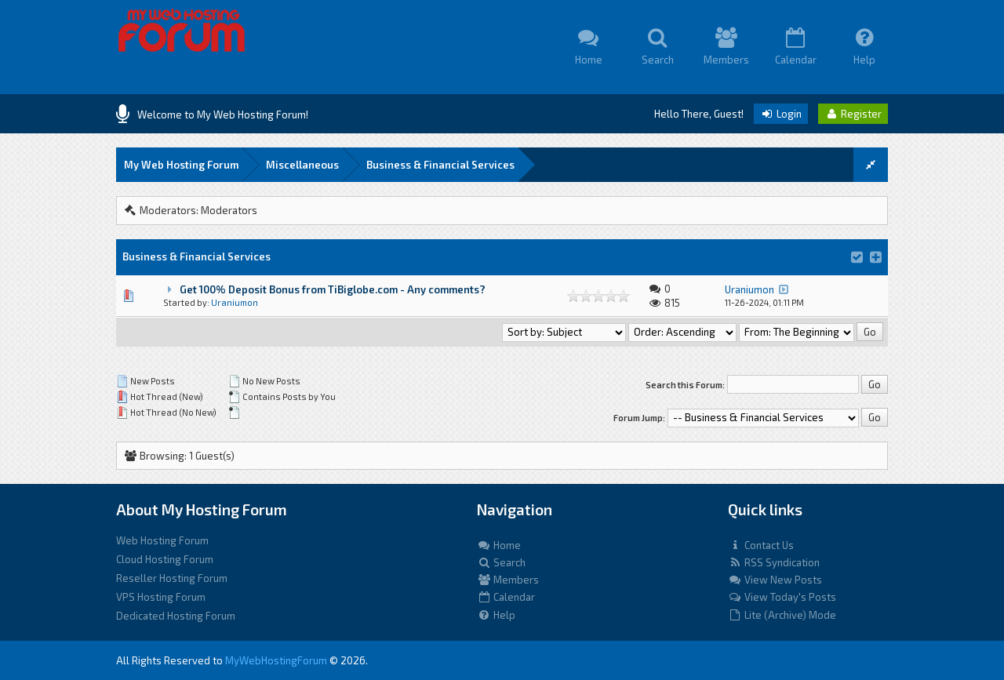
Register (853, 113)
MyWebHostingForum (276, 660)
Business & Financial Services (440, 164)
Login (781, 113)
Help (496, 615)
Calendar (506, 597)
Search (501, 562)
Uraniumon (234, 302)
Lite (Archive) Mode (782, 615)
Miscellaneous (302, 164)
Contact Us (761, 545)
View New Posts (775, 579)
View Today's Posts (782, 597)
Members (508, 579)
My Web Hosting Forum (181, 164)
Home (499, 545)
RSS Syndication (774, 562)
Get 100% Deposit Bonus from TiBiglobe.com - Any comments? (333, 289)
